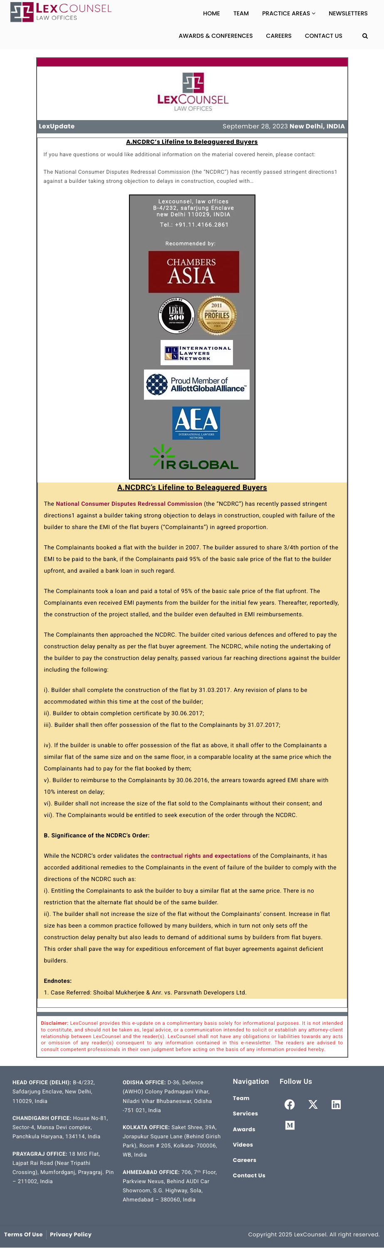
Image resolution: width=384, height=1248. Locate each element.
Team (241, 13)
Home (211, 13)
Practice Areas (288, 13)
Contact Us (323, 36)
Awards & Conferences (216, 36)
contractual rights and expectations (201, 856)
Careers (279, 36)
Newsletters (348, 13)
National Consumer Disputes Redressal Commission (129, 504)
